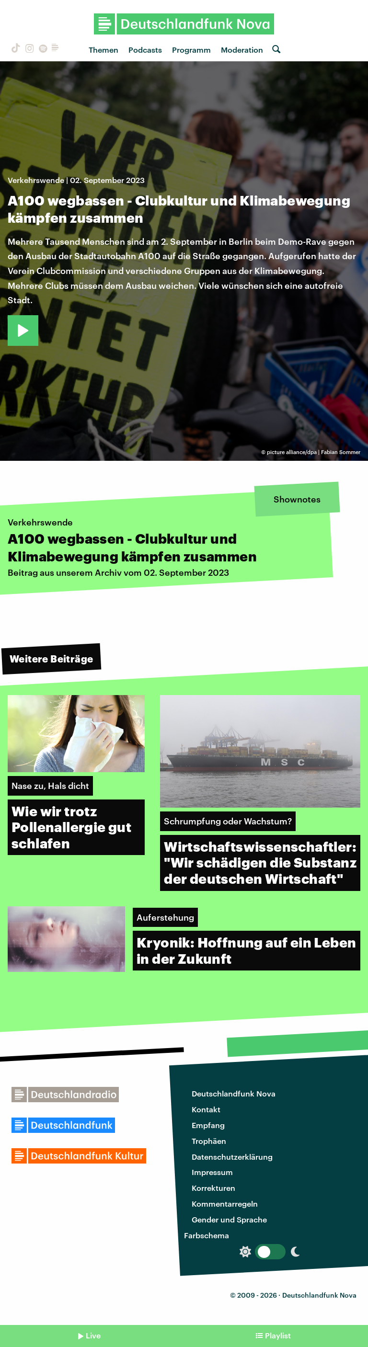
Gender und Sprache (229, 1219)
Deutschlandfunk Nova (234, 1093)
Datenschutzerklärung (232, 1156)
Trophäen (209, 1140)
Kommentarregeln (225, 1203)
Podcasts (145, 49)
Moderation (242, 49)
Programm (191, 49)
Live (93, 1335)
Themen (103, 49)
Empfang (208, 1125)
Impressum (212, 1171)
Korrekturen (213, 1187)
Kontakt (206, 1109)
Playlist (278, 1335)
